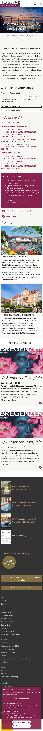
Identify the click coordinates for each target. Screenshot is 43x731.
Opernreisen (5, 625)
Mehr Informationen (21, 700)
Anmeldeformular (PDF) (10, 646)
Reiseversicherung (8, 649)
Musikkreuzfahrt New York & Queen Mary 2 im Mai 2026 (24, 520)
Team (3, 670)
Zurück (2, 20)
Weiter (41, 20)
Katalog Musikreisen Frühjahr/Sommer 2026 (22, 488)
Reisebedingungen (8, 652)
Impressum (5, 680)
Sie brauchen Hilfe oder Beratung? (15, 554)
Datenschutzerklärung (9, 677)
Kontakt (4, 667)
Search (40, 3)
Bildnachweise (6, 686)
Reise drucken (11, 216)
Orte (13, 36)
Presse (3, 656)
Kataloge (4, 639)
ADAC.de (4, 683)
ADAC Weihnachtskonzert (10, 635)
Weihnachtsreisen (7, 631)
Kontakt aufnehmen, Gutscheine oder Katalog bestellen (21, 578)
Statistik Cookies (12, 713)
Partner (4, 673)
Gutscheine (5, 643)
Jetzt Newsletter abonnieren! (21, 588)
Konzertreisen (6, 618)
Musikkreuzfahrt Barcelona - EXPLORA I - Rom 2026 (24, 504)
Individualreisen (7, 615)
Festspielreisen (6, 609)
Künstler (4, 601)
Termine (4, 604)
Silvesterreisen (6, 628)
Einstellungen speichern (21, 724)
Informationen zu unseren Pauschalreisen (20, 211)
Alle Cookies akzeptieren (21, 728)
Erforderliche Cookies (13, 705)
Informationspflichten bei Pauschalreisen (16, 659)
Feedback (4, 662)
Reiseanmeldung (19, 535)
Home (8, 36)
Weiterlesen (40, 403)
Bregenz (19, 36)
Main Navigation (35, 3)
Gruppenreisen (6, 612)
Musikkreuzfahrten (8, 622)
